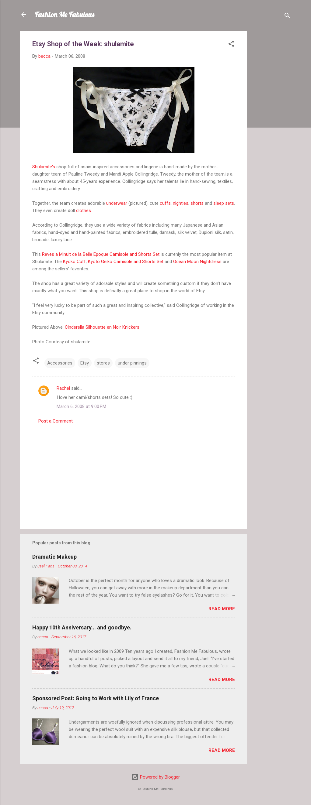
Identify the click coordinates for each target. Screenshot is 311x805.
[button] (231, 45)
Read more (221, 608)
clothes (83, 210)
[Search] (287, 16)
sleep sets (223, 203)
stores (103, 363)
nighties (180, 203)
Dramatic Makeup (54, 556)
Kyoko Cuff (74, 261)
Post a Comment (55, 421)
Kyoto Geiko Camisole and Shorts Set (125, 261)
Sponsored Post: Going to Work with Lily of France (95, 698)
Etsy (84, 363)
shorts (197, 203)
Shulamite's (43, 167)
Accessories (59, 363)
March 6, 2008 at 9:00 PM (81, 406)
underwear (116, 203)
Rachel (63, 388)
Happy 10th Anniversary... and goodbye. (81, 627)
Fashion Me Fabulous (64, 14)
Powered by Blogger (155, 777)
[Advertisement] (271, 122)
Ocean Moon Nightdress (197, 261)
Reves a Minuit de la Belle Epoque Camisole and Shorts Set (100, 254)
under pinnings (132, 363)
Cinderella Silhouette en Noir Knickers (102, 327)
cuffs (165, 203)
